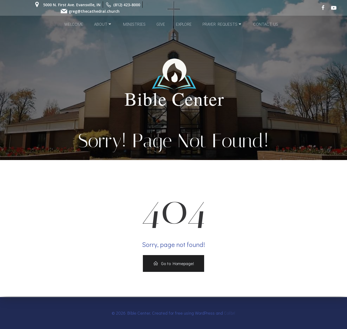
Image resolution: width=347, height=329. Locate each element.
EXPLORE (184, 24)
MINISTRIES (134, 24)
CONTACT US (265, 24)
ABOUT (103, 24)
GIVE (160, 24)
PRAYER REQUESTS (222, 24)
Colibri (229, 313)
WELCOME (73, 24)
